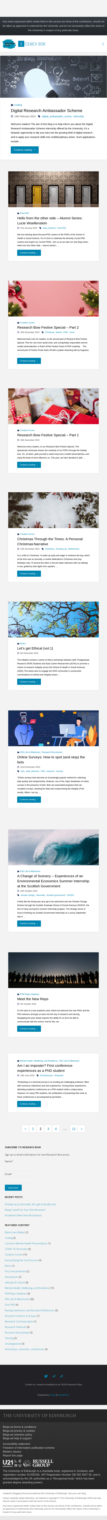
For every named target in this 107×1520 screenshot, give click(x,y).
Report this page (13, 1455)
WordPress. (63, 1395)
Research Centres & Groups (20, 1316)
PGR (65, 332)
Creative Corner (27, 322)
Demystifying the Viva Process (21, 1260)
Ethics (23, 643)
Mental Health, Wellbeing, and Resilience (39, 1061)
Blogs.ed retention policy (17, 1434)
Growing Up (61, 549)
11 (74, 1129)
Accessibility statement (16, 1443)
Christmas (49, 332)
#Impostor (58, 1075)
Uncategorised (13, 1343)
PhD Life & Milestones (30, 752)
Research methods (15, 1327)
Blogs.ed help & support (17, 1438)
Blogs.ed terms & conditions (19, 1426)
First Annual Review (15, 1271)
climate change (27, 895)
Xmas (72, 332)
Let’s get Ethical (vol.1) (35, 648)
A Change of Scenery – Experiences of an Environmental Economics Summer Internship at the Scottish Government (53, 881)
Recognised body (63, 1478)
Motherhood (73, 549)
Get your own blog (77, 1493)
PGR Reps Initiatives (29, 994)
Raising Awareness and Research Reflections (30, 1310)
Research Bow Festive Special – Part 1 (48, 435)
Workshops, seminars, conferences (24, 1349)
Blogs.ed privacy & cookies (19, 1430)
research (50, 771)
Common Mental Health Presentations (26, 1243)
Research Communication (19, 1321)
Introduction (11, 1276)
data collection (32, 771)
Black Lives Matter (15, 1232)
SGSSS (70, 895)
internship (78, 116)
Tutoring (9, 1338)
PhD (43, 771)
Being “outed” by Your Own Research (25, 1209)
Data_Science (49, 228)
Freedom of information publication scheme (29, 1447)
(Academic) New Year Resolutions (23, 1215)
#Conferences (46, 1075)
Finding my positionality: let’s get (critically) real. (30, 1204)
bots (23, 771)
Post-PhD (24, 213)
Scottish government (56, 895)
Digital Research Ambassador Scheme (46, 110)
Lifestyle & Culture (15, 1282)
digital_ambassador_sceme (57, 116)
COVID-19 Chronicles (16, 1249)
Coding (18, 105)
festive (59, 332)
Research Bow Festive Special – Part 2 (48, 327)
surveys (59, 771)
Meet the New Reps (32, 999)
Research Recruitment (52, 752)
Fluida (52, 1395)
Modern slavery (12, 1451)
